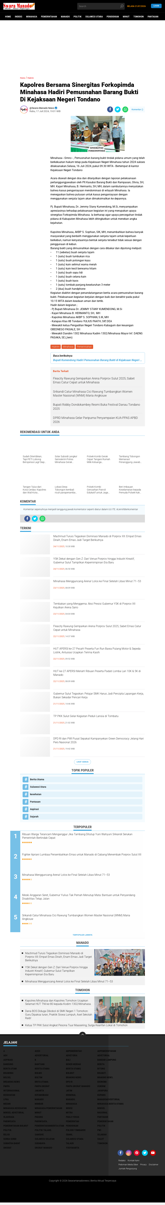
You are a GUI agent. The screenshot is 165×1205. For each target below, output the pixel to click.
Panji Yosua (72, 1118)
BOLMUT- (101, 1074)
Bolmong (8, 1074)
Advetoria (71, 1056)
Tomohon (138, 16)
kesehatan (35, 794)
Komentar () (137, 109)
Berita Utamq (73, 1070)
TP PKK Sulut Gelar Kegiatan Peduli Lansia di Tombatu (95, 720)
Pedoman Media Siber (129, 1166)
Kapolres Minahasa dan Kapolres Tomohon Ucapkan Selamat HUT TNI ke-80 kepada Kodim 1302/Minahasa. (58, 1003)
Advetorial (103, 1056)
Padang (39, 1118)
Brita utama (41, 1083)
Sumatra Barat (11, 1144)
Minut (126, 16)
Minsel (101, 1109)
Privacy (147, 1166)
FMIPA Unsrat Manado (78, 1087)
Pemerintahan (49, 16)
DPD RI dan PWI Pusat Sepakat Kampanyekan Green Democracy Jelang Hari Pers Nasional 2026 (96, 746)
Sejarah (34, 817)
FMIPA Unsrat (42, 1087)
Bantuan (40, 1065)
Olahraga (8, 1118)
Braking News (73, 1078)
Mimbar (39, 1105)
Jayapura (102, 1092)
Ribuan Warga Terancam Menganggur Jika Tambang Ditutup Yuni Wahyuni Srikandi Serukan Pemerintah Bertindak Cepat (85, 837)
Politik (77, 16)
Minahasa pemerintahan (48, 1109)
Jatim (69, 1092)
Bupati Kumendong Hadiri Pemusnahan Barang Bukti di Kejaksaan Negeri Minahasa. (97, 360)
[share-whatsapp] (125, 109)
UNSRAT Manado (43, 1149)
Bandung (8, 1065)
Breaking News (11, 1083)
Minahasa (31, 16)
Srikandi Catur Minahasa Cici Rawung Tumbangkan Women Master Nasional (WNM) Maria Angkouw (86, 919)
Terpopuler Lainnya (82, 936)
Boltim (38, 1078)
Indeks (18, 16)
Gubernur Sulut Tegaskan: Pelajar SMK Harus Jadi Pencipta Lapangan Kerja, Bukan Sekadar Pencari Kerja (96, 701)
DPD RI (69, 1083)
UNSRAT (7, 1149)
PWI (99, 1131)
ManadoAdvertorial (108, 1100)
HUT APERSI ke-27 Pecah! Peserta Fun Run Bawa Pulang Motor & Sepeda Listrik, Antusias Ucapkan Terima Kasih (97, 656)
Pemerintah (72, 1122)
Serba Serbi (9, 1140)
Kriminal (71, 1096)
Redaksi (122, 1162)
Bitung (101, 1070)
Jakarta (39, 1092)
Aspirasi (34, 809)
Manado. (70, 1100)
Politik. (7, 1131)
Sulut (100, 1140)
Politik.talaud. (43, 1131)
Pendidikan (113, 16)
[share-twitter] (118, 109)
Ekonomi (102, 1083)
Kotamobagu (41, 1096)
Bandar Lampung (106, 1061)
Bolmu (38, 1074)
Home (8, 16)
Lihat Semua (82, 762)
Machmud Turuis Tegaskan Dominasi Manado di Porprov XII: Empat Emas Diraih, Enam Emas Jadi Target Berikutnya (97, 543)
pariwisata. (41, 1122)
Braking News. (105, 1078)
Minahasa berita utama (110, 1105)
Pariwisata (9, 1122)
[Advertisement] (82, 46)
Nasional (102, 1114)
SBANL (69, 1136)
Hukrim (56, 347)
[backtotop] (82, 1036)
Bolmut (70, 1074)
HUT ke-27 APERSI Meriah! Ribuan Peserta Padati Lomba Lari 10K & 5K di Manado (93, 675)
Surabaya (40, 1144)
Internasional (11, 1092)
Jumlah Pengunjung (142, 1171)
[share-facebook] (110, 109)
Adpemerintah (74, 1052)
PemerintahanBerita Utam (49, 1127)
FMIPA (6, 1087)
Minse (69, 1109)
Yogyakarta (72, 1149)
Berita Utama (37, 780)
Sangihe (39, 1136)
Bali (68, 1061)
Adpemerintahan (106, 1052)
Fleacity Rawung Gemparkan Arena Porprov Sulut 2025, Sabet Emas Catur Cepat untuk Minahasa (94, 633)
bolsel (7, 1078)
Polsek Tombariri (76, 1131)
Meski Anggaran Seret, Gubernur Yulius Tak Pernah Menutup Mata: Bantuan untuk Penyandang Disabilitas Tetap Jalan (85, 899)
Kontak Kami (135, 1162)
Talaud (70, 1144)
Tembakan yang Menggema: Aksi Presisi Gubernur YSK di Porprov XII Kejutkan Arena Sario (94, 611)
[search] (101, 6)
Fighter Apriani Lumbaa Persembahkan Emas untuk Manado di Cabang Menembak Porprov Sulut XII (82, 858)
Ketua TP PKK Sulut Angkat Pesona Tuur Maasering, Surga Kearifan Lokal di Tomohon (76, 1026)
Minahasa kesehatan (15, 1109)
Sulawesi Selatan (44, 1140)
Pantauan (153, 16)
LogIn (156, 6)
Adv (5, 1056)
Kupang (101, 1096)
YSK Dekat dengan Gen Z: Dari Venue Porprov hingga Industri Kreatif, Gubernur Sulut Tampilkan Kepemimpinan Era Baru (96, 566)
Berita (100, 1065)
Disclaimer (123, 1171)
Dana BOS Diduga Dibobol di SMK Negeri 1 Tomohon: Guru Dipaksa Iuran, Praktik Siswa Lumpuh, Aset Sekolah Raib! (58, 1016)
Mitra (69, 1114)
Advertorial (42, 1056)
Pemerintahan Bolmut (15, 1127)
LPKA (6, 1100)
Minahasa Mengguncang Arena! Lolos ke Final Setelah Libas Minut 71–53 (97, 585)
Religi (6, 1136)
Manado (65, 16)
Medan (7, 1105)
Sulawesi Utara (94, 16)
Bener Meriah (73, 1065)
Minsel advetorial (13, 1114)
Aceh (37, 1052)
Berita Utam (10, 1070)
